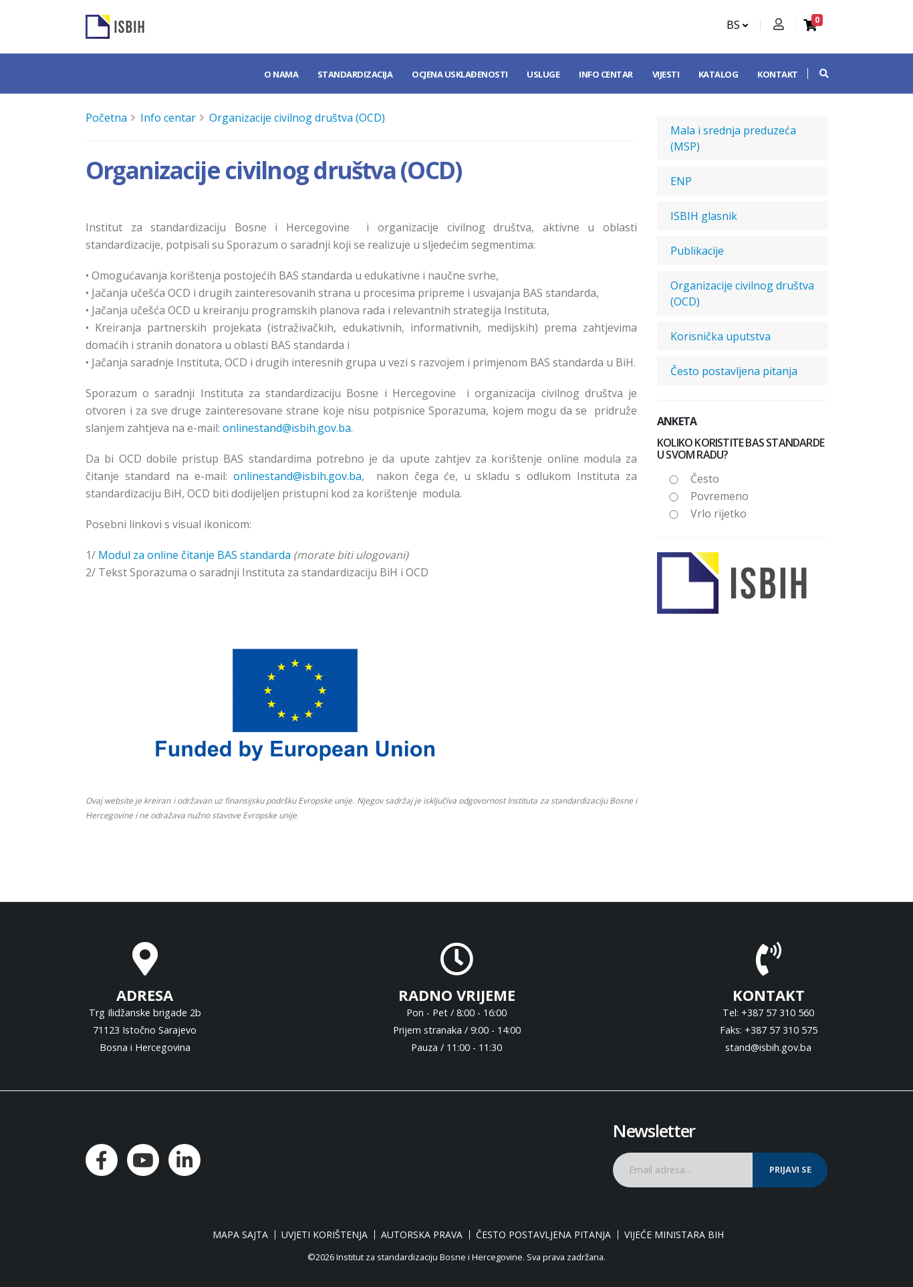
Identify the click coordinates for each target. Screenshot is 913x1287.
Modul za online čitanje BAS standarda (194, 555)
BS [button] (737, 24)
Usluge (543, 74)
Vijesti (666, 74)
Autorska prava (422, 1235)
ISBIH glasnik (703, 216)
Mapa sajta (240, 1235)
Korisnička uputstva (720, 336)
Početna (106, 117)
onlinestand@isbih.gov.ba (287, 428)
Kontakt (777, 74)
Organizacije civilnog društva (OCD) (297, 117)
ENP (681, 181)
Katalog (718, 74)
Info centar (606, 74)
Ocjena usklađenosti (460, 74)
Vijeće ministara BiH (674, 1235)
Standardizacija (355, 74)
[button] (817, 73)
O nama (281, 74)
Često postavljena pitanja (733, 371)
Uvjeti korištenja (324, 1235)
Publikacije (697, 250)
